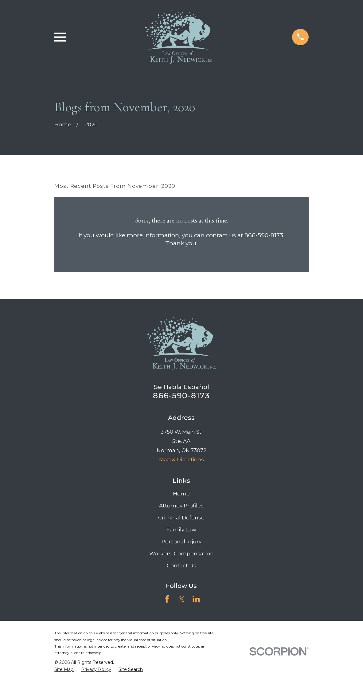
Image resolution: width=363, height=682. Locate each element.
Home (181, 494)
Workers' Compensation (181, 553)
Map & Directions (181, 459)
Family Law (181, 529)
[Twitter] (181, 599)
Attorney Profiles (181, 506)
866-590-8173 (181, 395)
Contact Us (181, 565)
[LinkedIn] (196, 599)
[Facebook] (167, 599)
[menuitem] (64, 670)
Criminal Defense (181, 517)
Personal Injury (181, 541)
